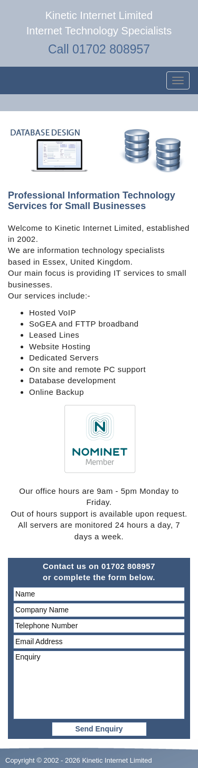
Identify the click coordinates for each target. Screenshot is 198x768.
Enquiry (99, 684)
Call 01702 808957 (99, 49)
